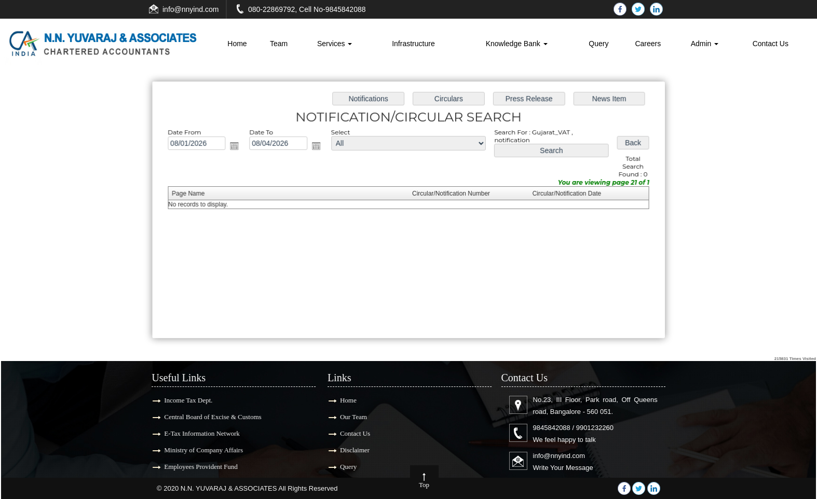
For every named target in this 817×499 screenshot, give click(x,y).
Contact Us (770, 43)
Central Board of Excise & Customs (206, 417)
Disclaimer (348, 450)
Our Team (347, 417)
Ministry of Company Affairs (197, 450)
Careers (648, 43)
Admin (705, 43)
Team (279, 43)
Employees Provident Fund (195, 466)
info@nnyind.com (190, 9)
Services (334, 43)
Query (598, 43)
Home (237, 43)
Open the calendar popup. (238, 147)
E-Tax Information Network (196, 433)
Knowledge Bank (517, 43)
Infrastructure (413, 43)
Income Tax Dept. (182, 400)
